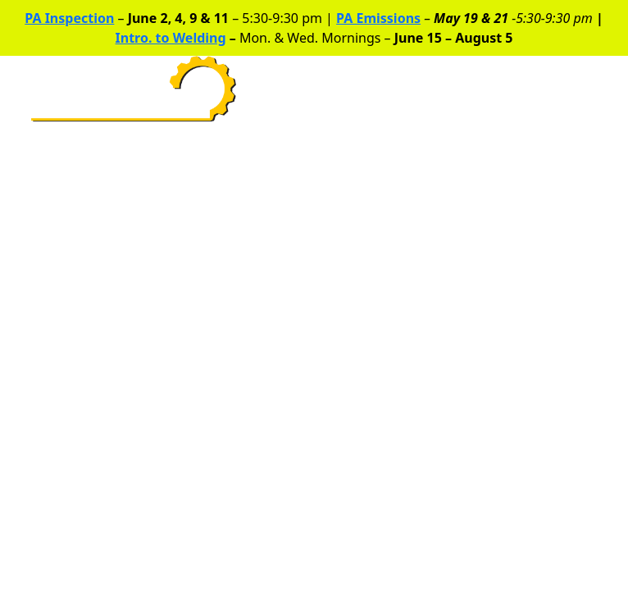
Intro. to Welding (171, 38)
